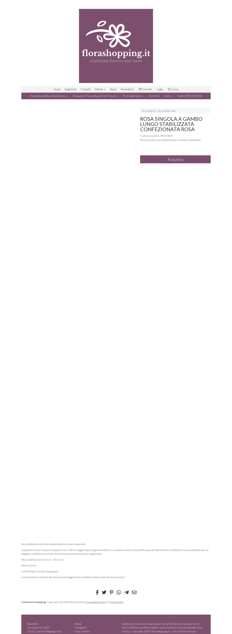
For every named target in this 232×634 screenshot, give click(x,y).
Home (57, 89)
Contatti (86, 89)
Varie (168, 96)
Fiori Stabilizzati (133, 96)
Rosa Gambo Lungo (167, 111)
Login (160, 89)
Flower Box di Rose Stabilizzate (49, 96)
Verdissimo (117, 602)
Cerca (173, 89)
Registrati (71, 89)
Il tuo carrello (82, 631)
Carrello (145, 89)
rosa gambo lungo (95, 602)
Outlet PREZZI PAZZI (189, 96)
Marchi (100, 89)
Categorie (81, 627)
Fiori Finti (154, 96)
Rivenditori (127, 89)
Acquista (175, 159)
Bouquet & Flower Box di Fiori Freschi (96, 96)
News (113, 89)
